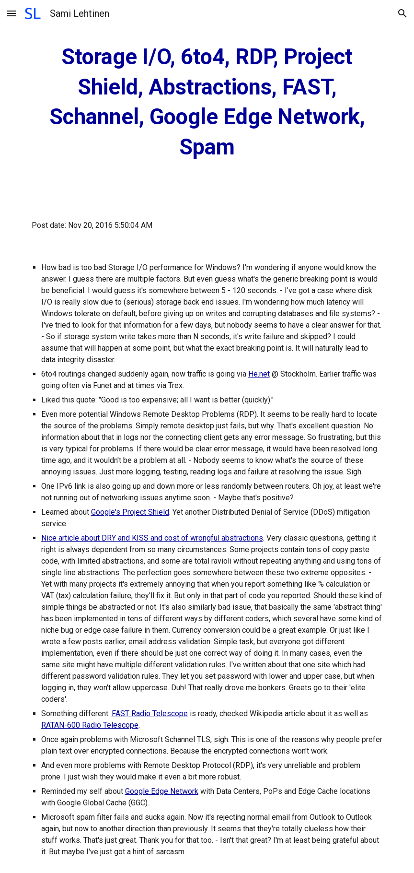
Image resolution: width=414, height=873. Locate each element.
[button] (11, 13)
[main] (207, 102)
